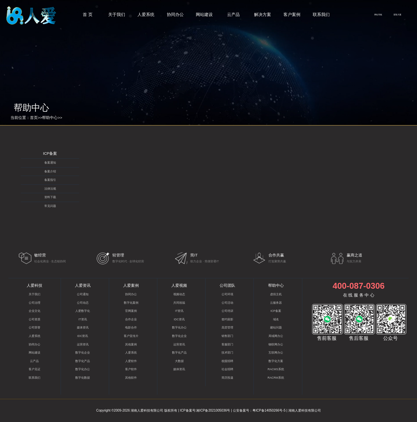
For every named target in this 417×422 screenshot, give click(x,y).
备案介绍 (50, 171)
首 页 (88, 14)
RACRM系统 (275, 377)
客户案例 (291, 14)
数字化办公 (82, 369)
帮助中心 (50, 118)
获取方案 (397, 14)
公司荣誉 (34, 327)
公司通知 (83, 294)
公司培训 (227, 311)
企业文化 (34, 311)
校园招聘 (227, 361)
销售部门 (227, 336)
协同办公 (175, 14)
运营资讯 (83, 344)
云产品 (233, 14)
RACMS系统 (275, 369)
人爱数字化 (82, 311)
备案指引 (50, 180)
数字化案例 (131, 302)
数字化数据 (82, 377)
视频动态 (179, 294)
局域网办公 (275, 336)
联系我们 (321, 14)
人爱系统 (145, 14)
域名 (276, 319)
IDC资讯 (82, 336)
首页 (34, 118)
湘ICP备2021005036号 (213, 410)
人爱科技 (34, 285)
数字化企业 (82, 352)
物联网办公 (275, 344)
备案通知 (50, 162)
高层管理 (227, 327)
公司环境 (227, 294)
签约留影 (227, 319)
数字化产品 (82, 361)
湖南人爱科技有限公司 (147, 410)
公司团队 (227, 285)
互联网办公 (275, 352)
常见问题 (50, 206)
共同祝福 (179, 302)
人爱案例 (131, 285)
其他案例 (131, 344)
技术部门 (227, 352)
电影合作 (131, 327)
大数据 (179, 361)
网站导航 (378, 14)
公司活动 (227, 302)
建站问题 (276, 327)
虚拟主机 (276, 294)
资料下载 (50, 197)
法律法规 (50, 188)
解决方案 (262, 14)
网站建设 (204, 14)
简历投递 (227, 377)
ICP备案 (50, 153)
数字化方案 (275, 361)
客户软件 (131, 369)
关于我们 (116, 14)
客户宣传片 (131, 336)
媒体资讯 (83, 327)
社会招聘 (227, 369)
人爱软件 (131, 361)
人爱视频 (179, 285)
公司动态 (83, 302)
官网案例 (131, 311)
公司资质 (34, 319)
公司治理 (34, 302)
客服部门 (227, 344)
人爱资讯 (83, 285)
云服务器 (276, 302)
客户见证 (34, 369)
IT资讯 (83, 319)
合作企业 (131, 319)
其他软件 (131, 377)
